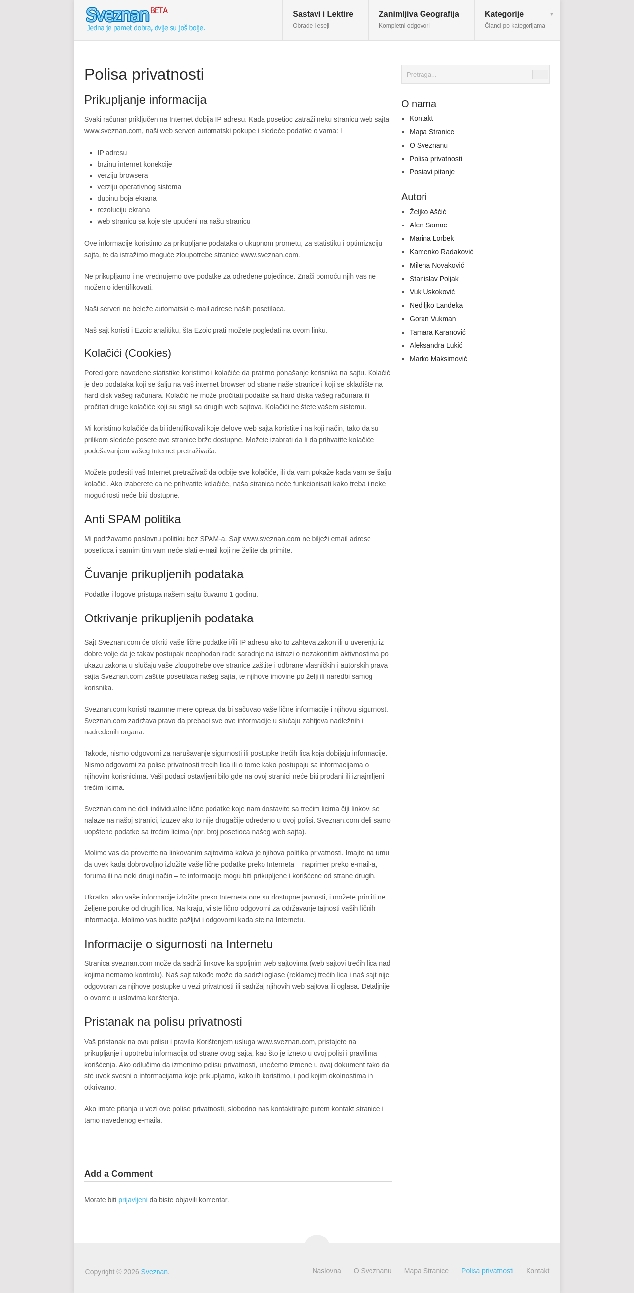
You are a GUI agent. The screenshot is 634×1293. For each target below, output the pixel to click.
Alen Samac (428, 225)
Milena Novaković (437, 265)
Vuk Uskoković (432, 292)
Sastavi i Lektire (323, 19)
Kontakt (421, 118)
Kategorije (515, 19)
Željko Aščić (428, 212)
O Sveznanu (429, 145)
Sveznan (154, 1272)
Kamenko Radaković (441, 252)
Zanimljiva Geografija (419, 19)
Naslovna (326, 1271)
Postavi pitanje (432, 172)
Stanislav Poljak (434, 278)
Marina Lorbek (432, 238)
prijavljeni (132, 1200)
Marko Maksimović (438, 359)
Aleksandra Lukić (436, 345)
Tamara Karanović (438, 332)
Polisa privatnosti (436, 159)
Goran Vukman (433, 319)
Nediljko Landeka (436, 305)
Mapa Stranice (432, 132)
